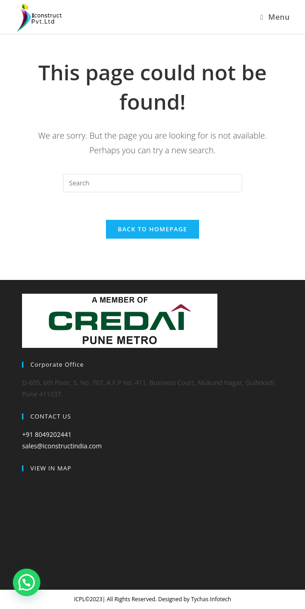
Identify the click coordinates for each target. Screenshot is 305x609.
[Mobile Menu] (275, 17)
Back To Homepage (152, 229)
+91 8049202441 (47, 434)
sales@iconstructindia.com (62, 445)
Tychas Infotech (211, 599)
